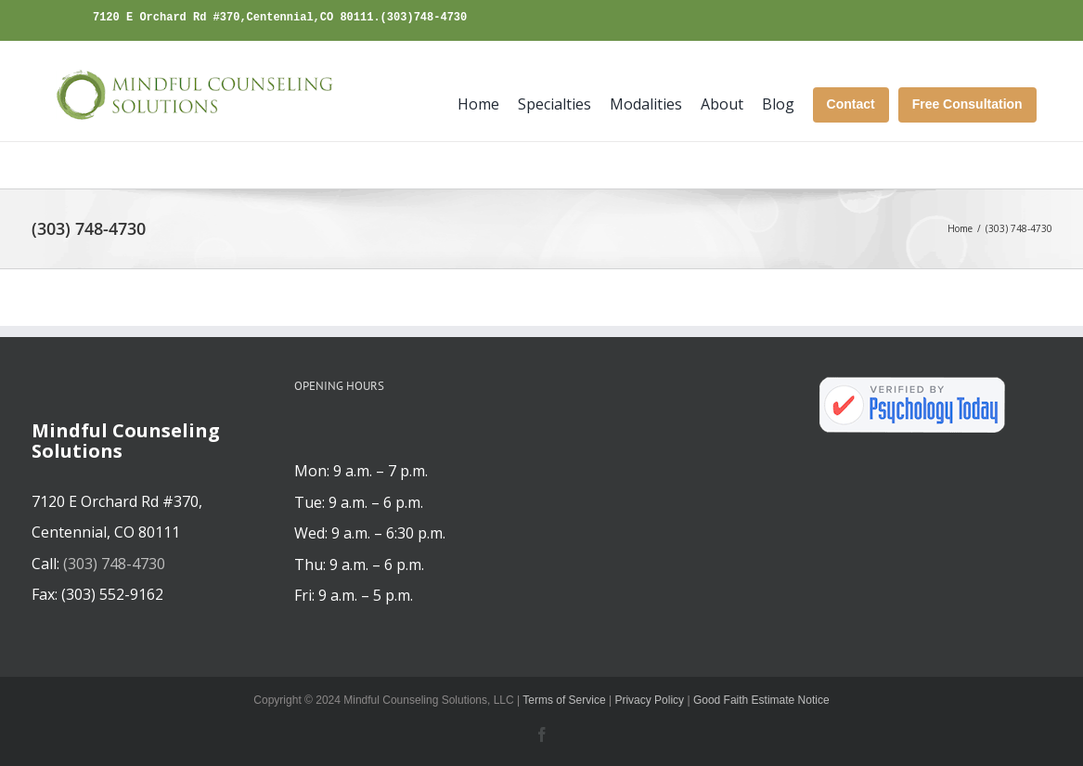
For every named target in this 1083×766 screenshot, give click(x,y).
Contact (851, 104)
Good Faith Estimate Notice (761, 700)
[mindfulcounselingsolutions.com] (189, 96)
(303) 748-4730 (114, 563)
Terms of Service (563, 700)
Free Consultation (967, 104)
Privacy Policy (649, 700)
